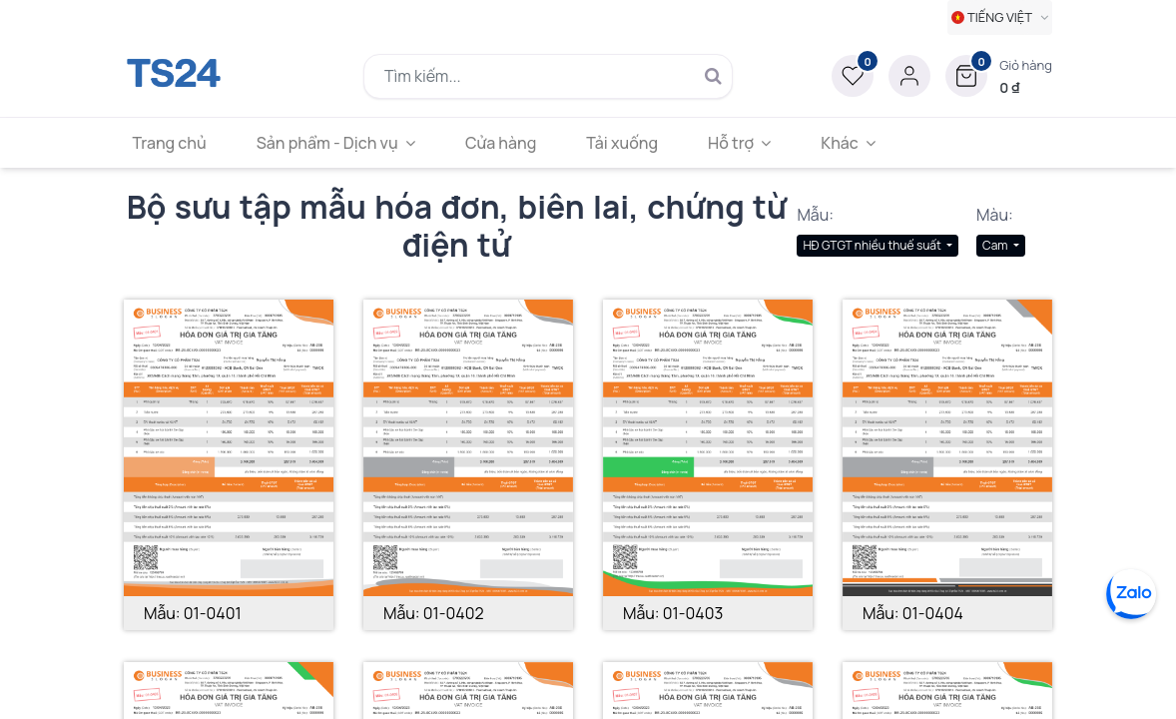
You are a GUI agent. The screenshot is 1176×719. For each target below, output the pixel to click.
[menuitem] (176, 143)
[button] (998, 76)
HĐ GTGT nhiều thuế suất (873, 245)
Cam (996, 245)
